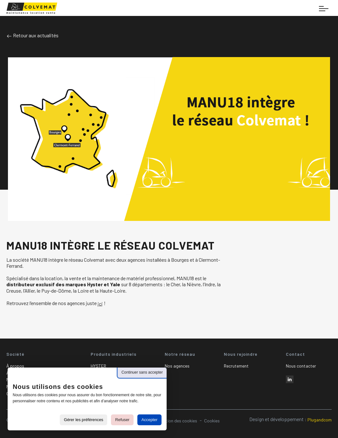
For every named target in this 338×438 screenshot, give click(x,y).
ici (100, 304)
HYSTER (98, 366)
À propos (15, 366)
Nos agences (177, 366)
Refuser (122, 419)
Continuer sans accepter (142, 372)
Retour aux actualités (32, 35)
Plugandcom (319, 419)
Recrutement (236, 366)
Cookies (212, 420)
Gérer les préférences (83, 419)
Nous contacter (301, 366)
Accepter (149, 419)
